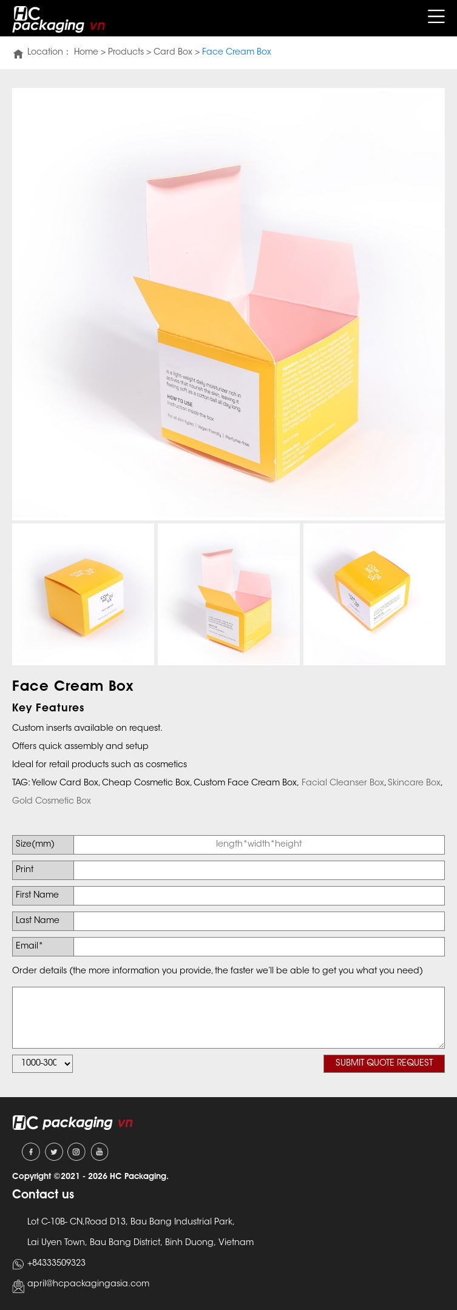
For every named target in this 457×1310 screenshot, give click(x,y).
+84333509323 (56, 1264)
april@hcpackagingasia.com (88, 1284)
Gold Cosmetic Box (51, 802)
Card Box (173, 53)
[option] (228, 304)
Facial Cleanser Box (343, 783)
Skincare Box (414, 783)
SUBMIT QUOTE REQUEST (384, 1064)
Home (86, 53)
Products (126, 53)
